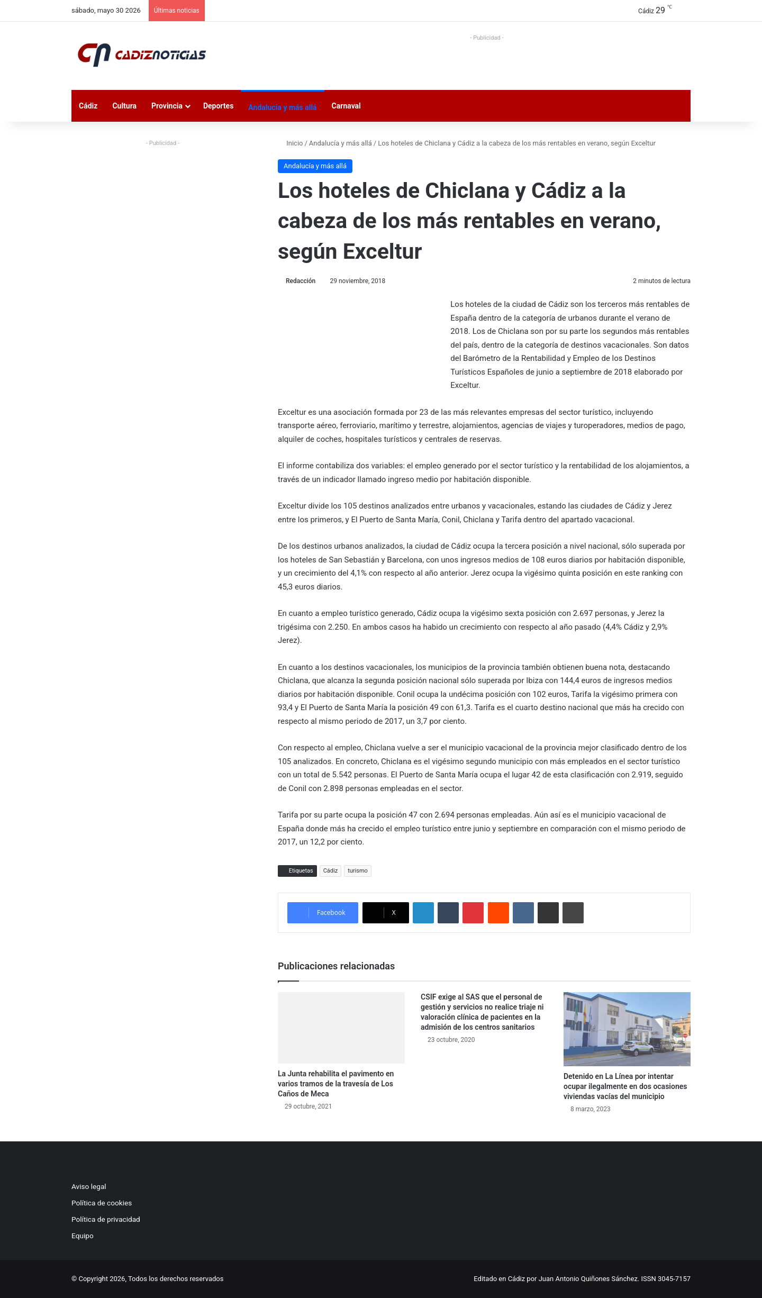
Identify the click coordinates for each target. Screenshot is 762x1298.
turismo (358, 870)
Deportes (218, 106)
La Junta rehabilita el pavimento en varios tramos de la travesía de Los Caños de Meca (336, 1083)
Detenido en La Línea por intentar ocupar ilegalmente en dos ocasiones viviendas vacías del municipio (625, 1086)
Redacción (300, 281)
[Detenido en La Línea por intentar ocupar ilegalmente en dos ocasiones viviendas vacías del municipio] (627, 1029)
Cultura (124, 106)
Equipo (82, 1235)
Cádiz (88, 106)
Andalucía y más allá (282, 107)
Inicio (290, 143)
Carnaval (346, 106)
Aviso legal (88, 1186)
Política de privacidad (105, 1219)
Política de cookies (101, 1203)
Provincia (167, 106)
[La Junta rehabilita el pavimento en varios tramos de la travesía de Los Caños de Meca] (341, 1028)
